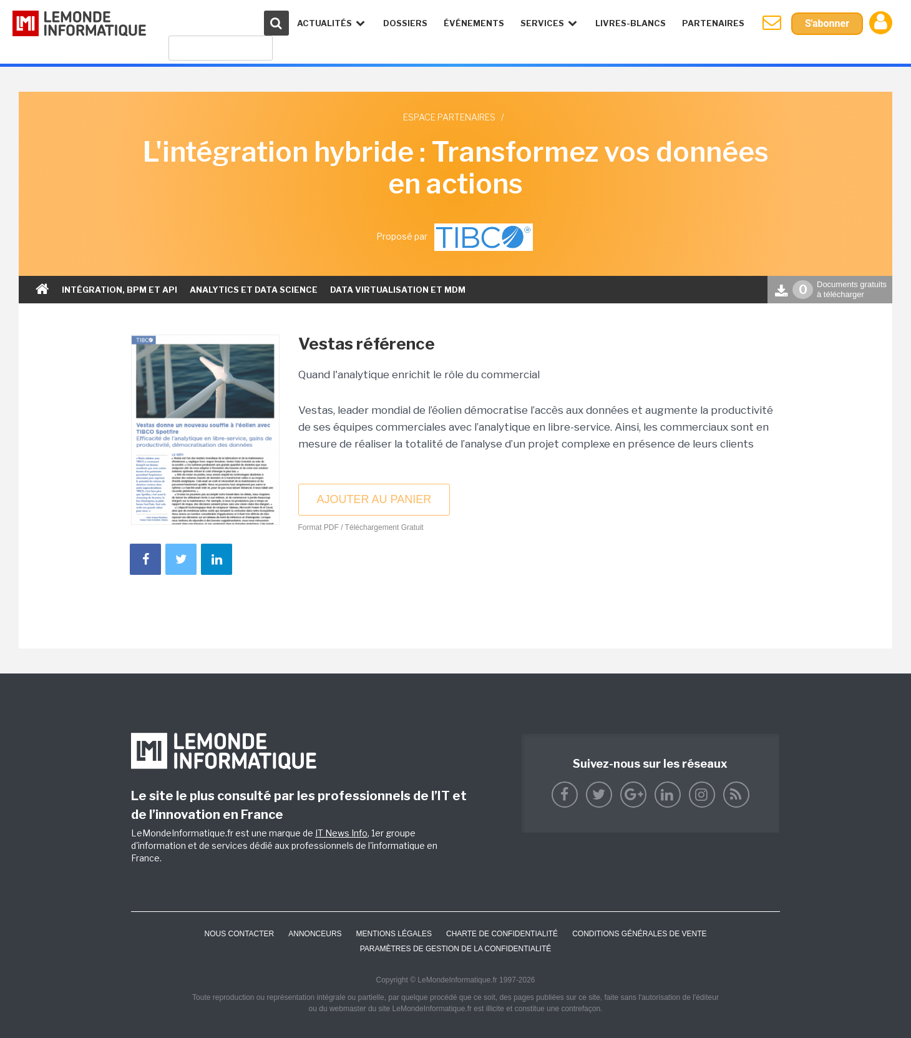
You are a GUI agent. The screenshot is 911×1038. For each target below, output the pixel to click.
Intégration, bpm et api (119, 290)
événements (474, 23)
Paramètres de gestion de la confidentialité (456, 948)
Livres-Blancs (630, 23)
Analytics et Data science (254, 290)
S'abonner (827, 23)
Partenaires (713, 23)
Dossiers (405, 23)
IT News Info (341, 833)
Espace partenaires (449, 117)
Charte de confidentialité (502, 933)
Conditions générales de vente (639, 933)
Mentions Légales (394, 933)
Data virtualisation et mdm (397, 290)
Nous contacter (239, 933)
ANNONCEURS (314, 933)
